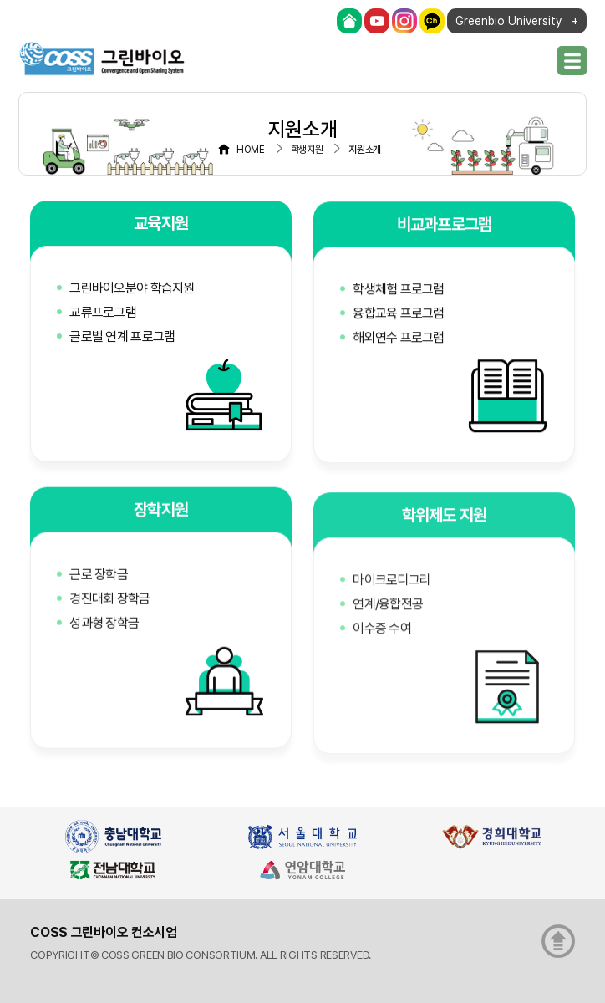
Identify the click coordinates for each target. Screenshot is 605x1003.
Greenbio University (508, 21)
